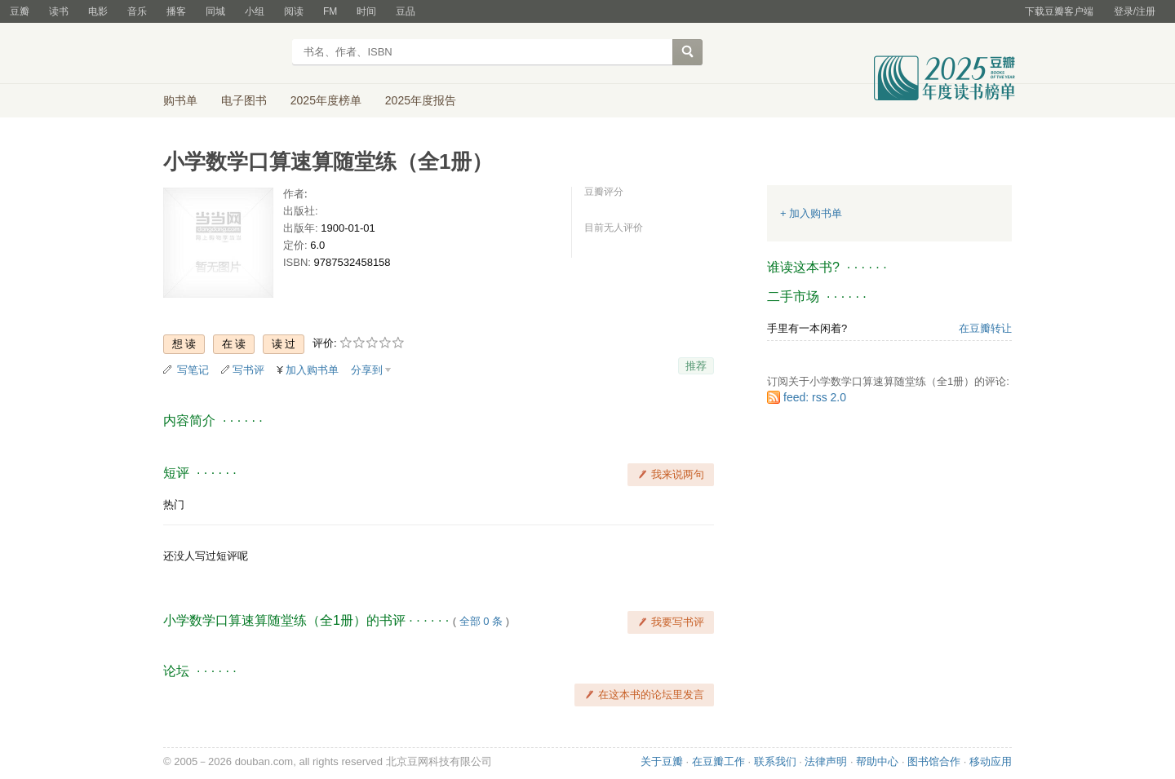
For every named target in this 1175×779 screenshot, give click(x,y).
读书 (59, 11)
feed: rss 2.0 (814, 397)
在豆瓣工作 (718, 761)
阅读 (294, 11)
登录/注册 (1134, 11)
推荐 (696, 366)
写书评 (248, 370)
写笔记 (193, 370)
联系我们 (775, 761)
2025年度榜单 (325, 100)
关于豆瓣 (662, 761)
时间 (366, 11)
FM (330, 11)
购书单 (180, 100)
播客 (176, 11)
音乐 (137, 11)
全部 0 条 (481, 621)
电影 (98, 11)
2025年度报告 (420, 100)
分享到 (367, 370)
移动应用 (990, 761)
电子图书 (244, 100)
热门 (173, 504)
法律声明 (826, 761)
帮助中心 (877, 761)
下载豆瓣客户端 (1059, 11)
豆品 (405, 11)
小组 (254, 11)
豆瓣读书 (222, 54)
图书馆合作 (933, 761)
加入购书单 (312, 370)
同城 (215, 11)
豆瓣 (19, 11)
